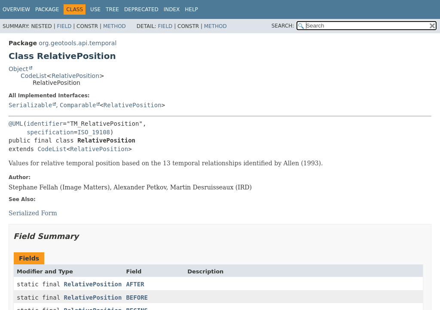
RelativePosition (75, 75)
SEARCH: (283, 26)
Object (18, 68)
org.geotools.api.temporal (77, 43)
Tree (112, 9)
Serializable (30, 105)
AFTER (135, 284)
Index (172, 9)
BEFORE (137, 297)
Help (191, 9)
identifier (45, 123)
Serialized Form (33, 213)
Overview (16, 9)
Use (95, 9)
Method (114, 26)
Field (64, 26)
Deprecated (141, 9)
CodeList (33, 75)
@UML (16, 123)
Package (47, 9)
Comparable (78, 105)
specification (50, 132)
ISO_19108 (93, 132)
